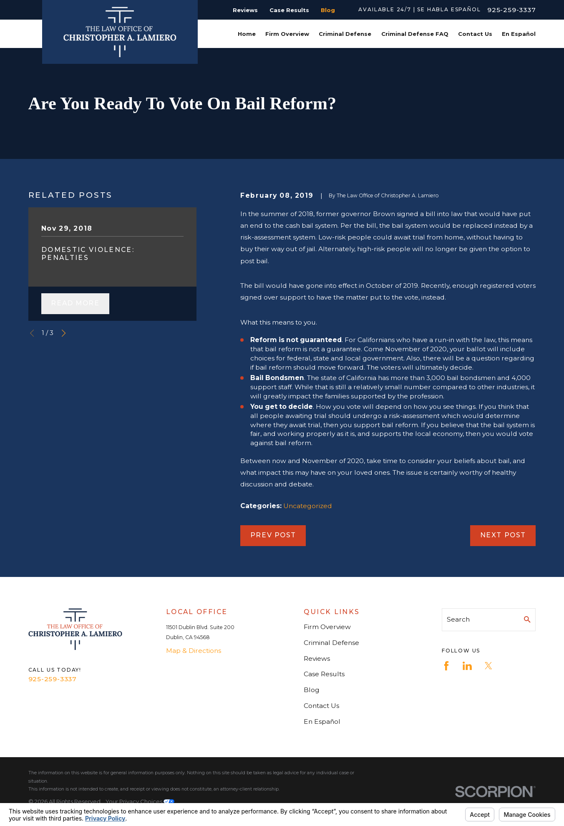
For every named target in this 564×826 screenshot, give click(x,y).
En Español (322, 721)
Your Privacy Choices (140, 801)
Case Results (289, 10)
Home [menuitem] (247, 33)
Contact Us (321, 706)
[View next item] (63, 333)
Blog (328, 10)
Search (458, 619)
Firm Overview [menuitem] (287, 33)
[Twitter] (488, 665)
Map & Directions (193, 651)
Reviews (245, 10)
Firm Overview (327, 627)
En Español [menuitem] (519, 33)
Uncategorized (307, 506)
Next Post (503, 535)
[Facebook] (446, 665)
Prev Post (273, 535)
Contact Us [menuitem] (475, 33)
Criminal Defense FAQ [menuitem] (414, 33)
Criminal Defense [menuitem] (345, 33)
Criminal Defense (331, 643)
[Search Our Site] (527, 619)
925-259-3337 (511, 10)
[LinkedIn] (467, 665)
